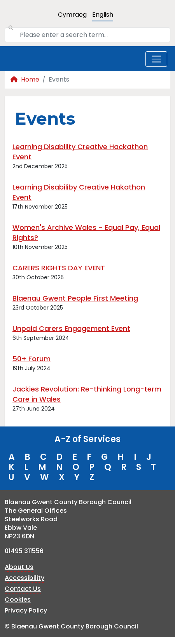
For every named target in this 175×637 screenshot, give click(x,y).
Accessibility (24, 577)
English (102, 14)
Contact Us (23, 588)
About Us (19, 566)
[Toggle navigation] (156, 59)
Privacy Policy (26, 610)
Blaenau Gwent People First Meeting (75, 298)
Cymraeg (72, 14)
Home (24, 79)
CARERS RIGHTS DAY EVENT (58, 268)
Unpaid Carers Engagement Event (71, 328)
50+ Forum (31, 359)
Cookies (18, 599)
